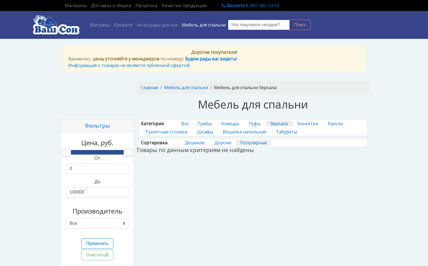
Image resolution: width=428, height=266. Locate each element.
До (97, 182)
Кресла (335, 124)
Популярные (253, 143)
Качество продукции (184, 5)
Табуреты (286, 132)
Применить (97, 243)
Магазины (77, 5)
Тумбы (205, 124)
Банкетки (308, 124)
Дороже (222, 143)
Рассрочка (146, 5)
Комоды (230, 124)
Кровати (123, 25)
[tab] (97, 125)
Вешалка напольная (245, 132)
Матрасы (101, 24)
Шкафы (205, 132)
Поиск (300, 24)
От (97, 158)
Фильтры (97, 125)
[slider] (66, 152)
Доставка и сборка (111, 5)
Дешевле (195, 143)
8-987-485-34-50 (251, 5)
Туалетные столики (166, 132)
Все (185, 124)
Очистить (97, 255)
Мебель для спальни (204, 25)
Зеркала (279, 124)
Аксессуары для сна (157, 25)
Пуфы (255, 124)
